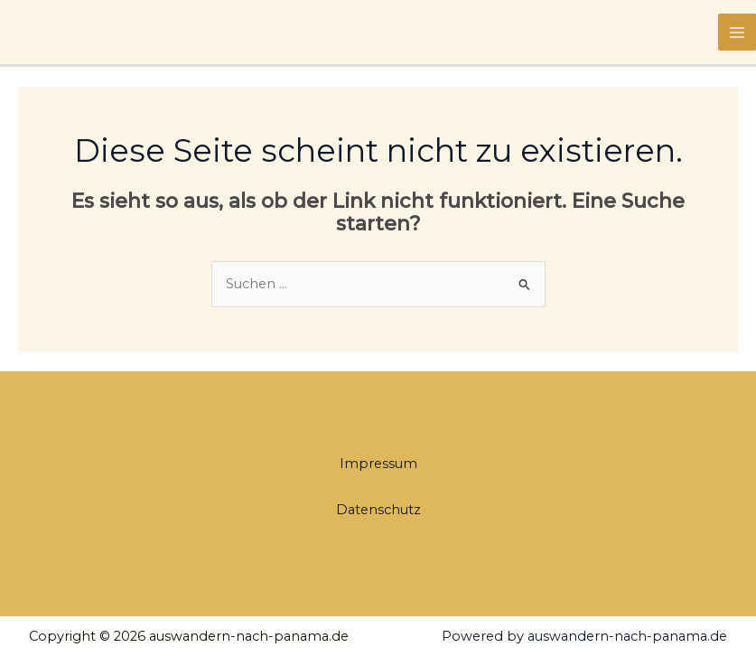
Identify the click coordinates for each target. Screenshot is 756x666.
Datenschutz (378, 510)
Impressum (378, 463)
